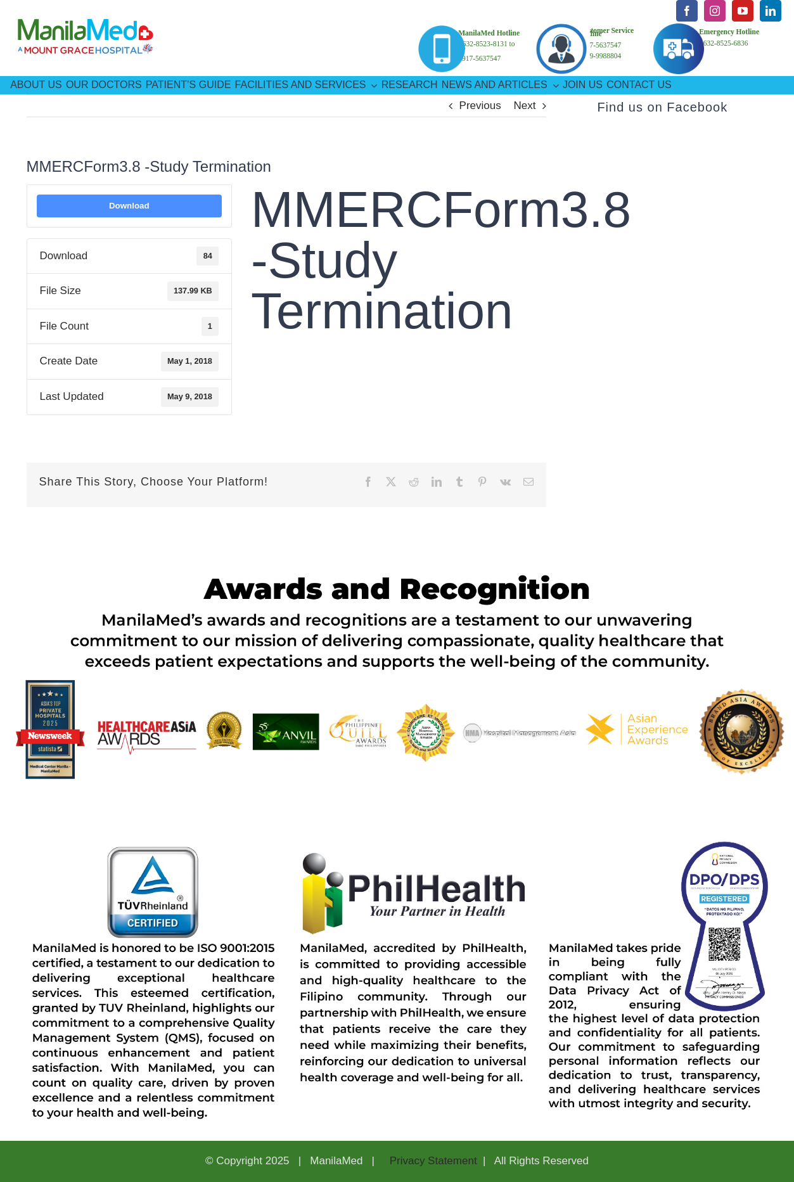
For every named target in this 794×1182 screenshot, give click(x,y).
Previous (480, 106)
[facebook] (687, 11)
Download (129, 205)
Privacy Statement (432, 1161)
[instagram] (715, 11)
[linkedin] (770, 11)
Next (524, 106)
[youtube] (742, 11)
